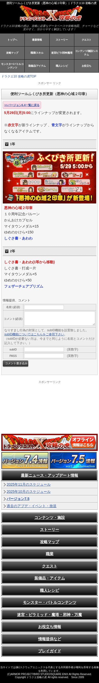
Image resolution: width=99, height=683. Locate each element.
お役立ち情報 (49, 626)
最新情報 (37, 39)
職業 (49, 554)
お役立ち (86, 65)
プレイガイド (49, 651)
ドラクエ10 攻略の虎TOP (18, 76)
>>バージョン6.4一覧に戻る (21, 105)
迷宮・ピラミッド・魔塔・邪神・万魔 (49, 614)
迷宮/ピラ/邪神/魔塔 (61, 52)
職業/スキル (37, 52)
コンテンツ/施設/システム (86, 53)
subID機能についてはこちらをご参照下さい (34, 334)
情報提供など (49, 639)
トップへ (12, 39)
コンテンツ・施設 (49, 517)
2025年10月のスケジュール (29, 492)
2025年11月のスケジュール (29, 484)
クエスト (86, 39)
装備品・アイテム (49, 578)
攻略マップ (12, 52)
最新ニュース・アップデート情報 (49, 475)
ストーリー (62, 39)
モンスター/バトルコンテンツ (12, 66)
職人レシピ (62, 65)
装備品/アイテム (37, 65)
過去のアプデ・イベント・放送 (31, 506)
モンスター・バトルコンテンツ (49, 602)
